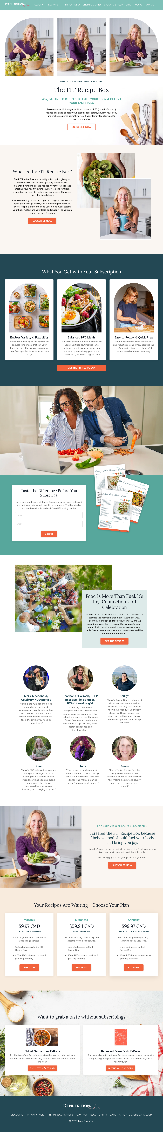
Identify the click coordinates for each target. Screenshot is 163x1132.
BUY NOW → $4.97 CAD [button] (42, 1073)
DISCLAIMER (17, 1120)
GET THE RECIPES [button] (114, 645)
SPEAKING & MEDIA (113, 4)
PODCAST (139, 4)
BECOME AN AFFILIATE (103, 1120)
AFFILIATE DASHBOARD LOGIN (136, 1120)
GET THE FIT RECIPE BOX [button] (82, 367)
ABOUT (39, 4)
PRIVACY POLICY (36, 1120)
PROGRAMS (54, 4)
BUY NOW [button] (29, 972)
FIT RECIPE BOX (72, 4)
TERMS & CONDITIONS (61, 1120)
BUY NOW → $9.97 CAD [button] (120, 1073)
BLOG (128, 4)
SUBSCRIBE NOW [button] (81, 127)
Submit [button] (49, 537)
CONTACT (150, 4)
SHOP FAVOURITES (92, 4)
